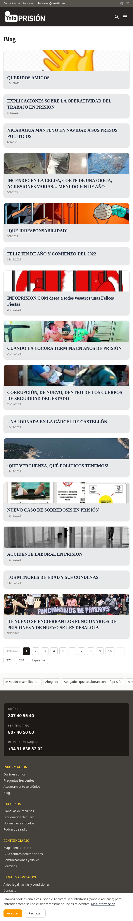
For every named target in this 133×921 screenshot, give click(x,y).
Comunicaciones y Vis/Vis (21, 860)
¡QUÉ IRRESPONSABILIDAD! (37, 230)
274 (21, 660)
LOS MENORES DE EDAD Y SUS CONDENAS (52, 577)
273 (9, 660)
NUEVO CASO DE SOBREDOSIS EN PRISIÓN (53, 510)
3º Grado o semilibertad (22, 682)
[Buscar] (116, 16)
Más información (103, 904)
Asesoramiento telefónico (21, 786)
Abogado (51, 682)
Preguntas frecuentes (18, 780)
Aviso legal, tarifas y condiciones (26, 884)
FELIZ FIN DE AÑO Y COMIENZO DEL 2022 (51, 253)
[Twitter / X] (128, 3)
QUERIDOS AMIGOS (28, 77)
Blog (6, 793)
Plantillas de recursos (18, 811)
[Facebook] (121, 3)
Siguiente (38, 660)
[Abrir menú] (125, 16)
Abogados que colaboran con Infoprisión (93, 682)
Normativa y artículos (18, 823)
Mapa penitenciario (17, 848)
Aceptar (13, 913)
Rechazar (35, 913)
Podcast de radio (15, 829)
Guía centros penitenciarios (23, 854)
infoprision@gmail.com (50, 3)
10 (110, 651)
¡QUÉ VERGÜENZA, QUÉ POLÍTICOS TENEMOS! (57, 465)
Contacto (9, 890)
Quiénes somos (14, 774)
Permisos (10, 866)
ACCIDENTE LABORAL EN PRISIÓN (44, 554)
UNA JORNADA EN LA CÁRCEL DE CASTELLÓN (57, 421)
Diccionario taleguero (18, 817)
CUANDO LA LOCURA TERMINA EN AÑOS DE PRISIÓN (64, 348)
